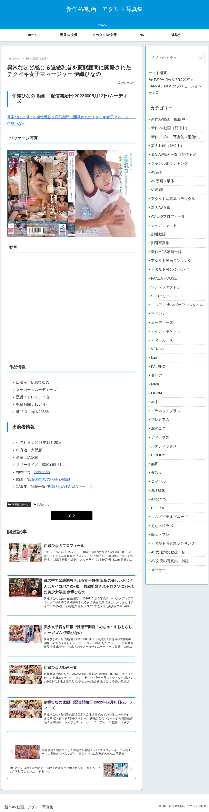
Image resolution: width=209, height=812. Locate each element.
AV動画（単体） (18, 504)
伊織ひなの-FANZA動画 (51, 479)
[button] (200, 57)
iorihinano (42, 472)
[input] (177, 57)
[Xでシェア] (71, 515)
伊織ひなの (41, 504)
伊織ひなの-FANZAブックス (70, 487)
